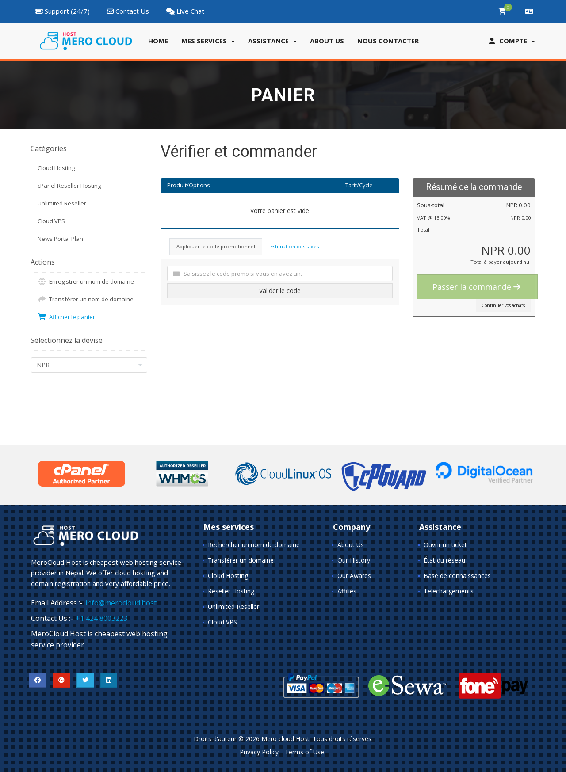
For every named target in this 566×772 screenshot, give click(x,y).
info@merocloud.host (121, 603)
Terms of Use (304, 752)
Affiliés (346, 591)
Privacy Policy (259, 752)
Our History (353, 560)
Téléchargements (449, 591)
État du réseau (444, 560)
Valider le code (280, 290)
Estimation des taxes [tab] (294, 246)
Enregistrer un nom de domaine (86, 281)
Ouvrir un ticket (445, 544)
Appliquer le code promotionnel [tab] (215, 246)
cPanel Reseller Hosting (69, 186)
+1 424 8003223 (101, 618)
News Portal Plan (60, 239)
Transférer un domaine (241, 560)
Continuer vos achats (503, 305)
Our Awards (354, 575)
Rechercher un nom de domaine (254, 544)
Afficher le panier (66, 317)
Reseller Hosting (231, 591)
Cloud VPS (51, 221)
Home (158, 40)
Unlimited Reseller (62, 203)
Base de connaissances (457, 575)
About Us (350, 544)
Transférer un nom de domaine (86, 299)
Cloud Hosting (56, 168)
